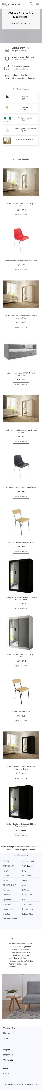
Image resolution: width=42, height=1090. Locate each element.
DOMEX (6, 861)
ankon (24, 880)
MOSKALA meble (10, 919)
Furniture (6, 890)
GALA (24, 900)
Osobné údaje (9, 1060)
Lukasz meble (8, 909)
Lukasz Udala (27, 914)
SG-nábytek (27, 904)
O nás (5, 1068)
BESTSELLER (8, 866)
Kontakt (6, 1074)
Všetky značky (9, 1028)
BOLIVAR (6, 904)
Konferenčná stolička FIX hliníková (21, 542)
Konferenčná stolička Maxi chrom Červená (21, 261)
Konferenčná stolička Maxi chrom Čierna (21, 487)
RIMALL (25, 890)
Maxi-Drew (7, 895)
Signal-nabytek (28, 861)
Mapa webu (8, 1055)
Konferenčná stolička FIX (21, 712)
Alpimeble (7, 900)
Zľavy (5, 1038)
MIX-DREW (27, 876)
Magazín (6, 1050)
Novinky (6, 1033)
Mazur (5, 880)
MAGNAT (6, 876)
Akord (24, 885)
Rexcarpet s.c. (28, 909)
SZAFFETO (27, 895)
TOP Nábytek (27, 866)
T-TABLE (6, 914)
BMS (24, 871)
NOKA (5, 871)
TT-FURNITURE (9, 885)
